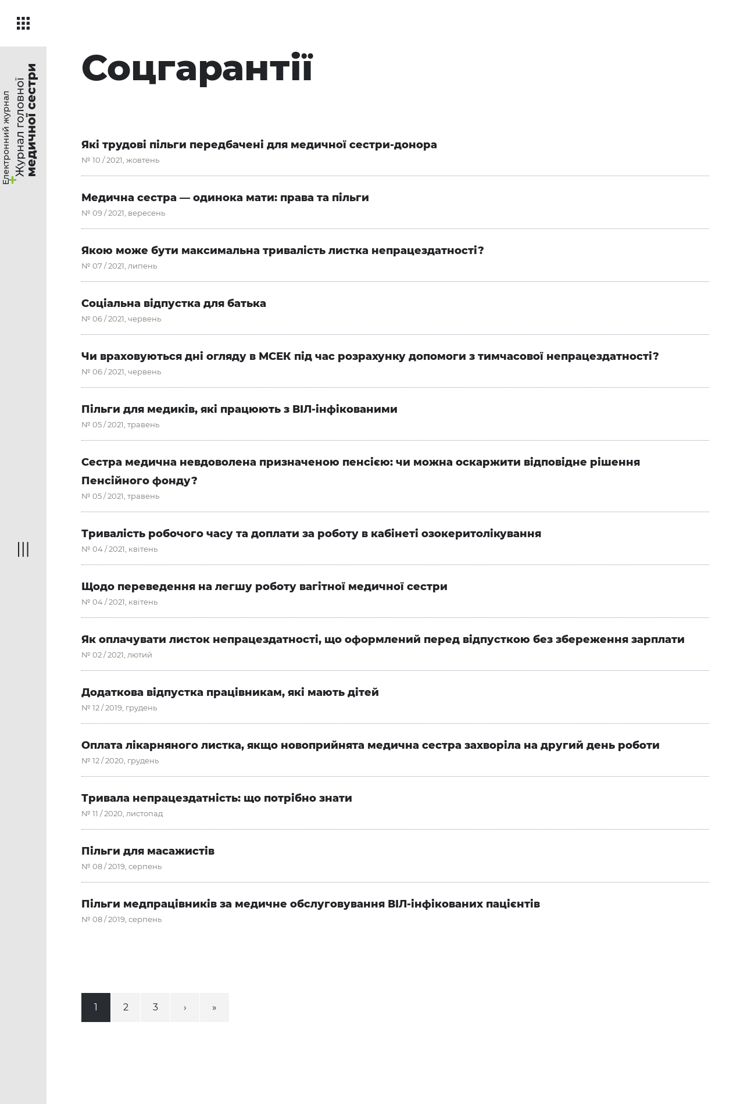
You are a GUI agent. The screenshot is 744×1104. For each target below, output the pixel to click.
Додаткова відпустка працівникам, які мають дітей (230, 692)
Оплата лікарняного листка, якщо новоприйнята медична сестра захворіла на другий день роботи (370, 745)
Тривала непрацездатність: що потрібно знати (216, 798)
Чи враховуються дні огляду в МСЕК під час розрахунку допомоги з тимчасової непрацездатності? (370, 356)
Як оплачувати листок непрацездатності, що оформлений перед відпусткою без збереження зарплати (383, 639)
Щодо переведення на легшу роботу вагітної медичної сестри (264, 586)
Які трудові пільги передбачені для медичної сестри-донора (259, 144)
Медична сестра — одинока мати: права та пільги (225, 197)
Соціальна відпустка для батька (173, 303)
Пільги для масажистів (147, 851)
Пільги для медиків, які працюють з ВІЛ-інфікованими (239, 409)
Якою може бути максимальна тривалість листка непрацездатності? (282, 250)
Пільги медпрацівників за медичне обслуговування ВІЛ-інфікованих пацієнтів (310, 904)
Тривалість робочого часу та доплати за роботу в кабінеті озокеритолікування (311, 533)
